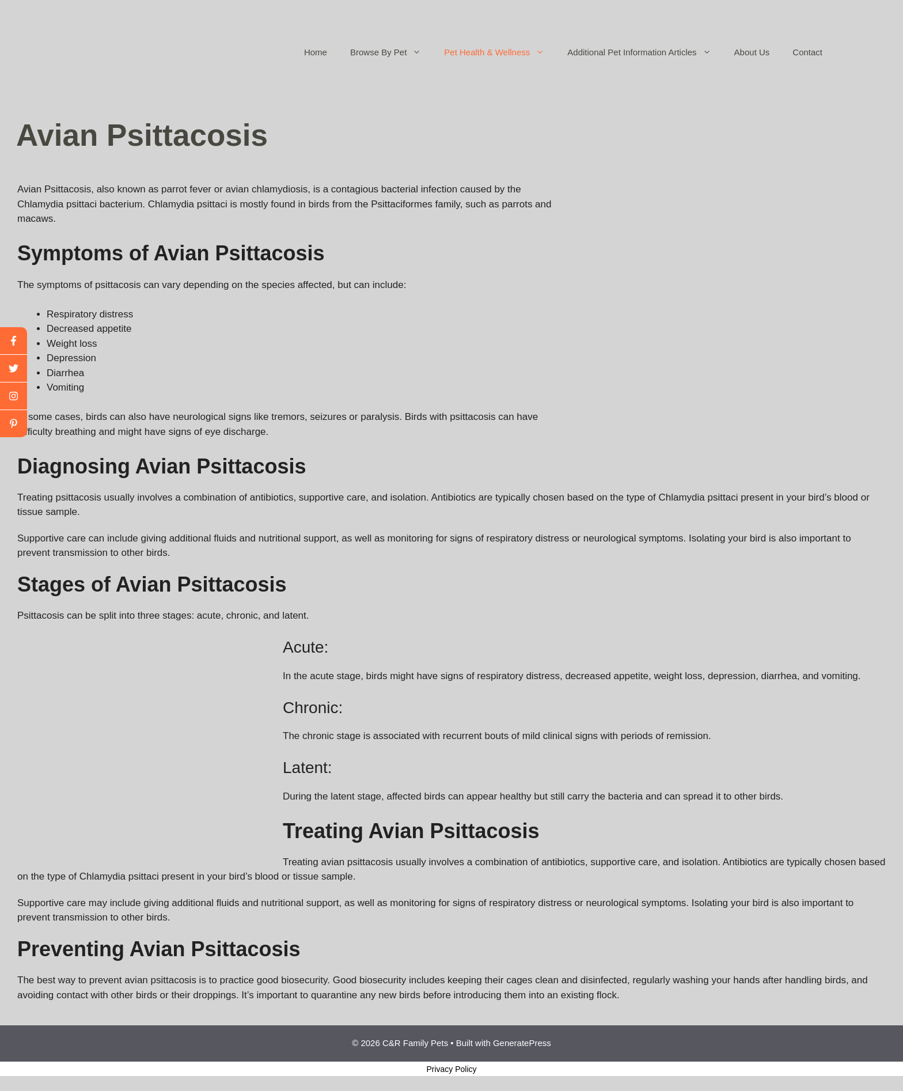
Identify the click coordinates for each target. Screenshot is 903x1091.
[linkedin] (13, 423)
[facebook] (13, 341)
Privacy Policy (451, 1069)
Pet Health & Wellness (500, 52)
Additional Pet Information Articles (644, 52)
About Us (752, 52)
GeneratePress (522, 1043)
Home (315, 52)
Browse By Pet (391, 52)
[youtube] (13, 396)
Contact (807, 52)
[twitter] (13, 368)
